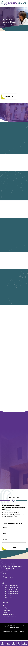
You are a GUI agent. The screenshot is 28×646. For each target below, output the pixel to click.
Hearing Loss (6, 608)
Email (5, 533)
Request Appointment (9, 617)
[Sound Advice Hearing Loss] (14, 146)
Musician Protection (8, 614)
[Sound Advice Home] (14, 3)
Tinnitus (5, 612)
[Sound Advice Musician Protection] (14, 295)
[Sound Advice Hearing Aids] (14, 194)
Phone (5, 539)
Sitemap (22, 631)
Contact (5, 619)
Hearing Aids (6, 610)
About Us (9, 96)
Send (14, 548)
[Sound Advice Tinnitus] (14, 243)
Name (5, 527)
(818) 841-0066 (9, 577)
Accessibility (6, 631)
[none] (2, 643)
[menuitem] (2, 643)
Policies (15, 631)
